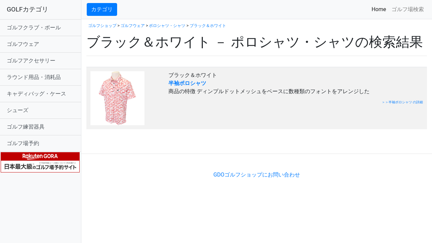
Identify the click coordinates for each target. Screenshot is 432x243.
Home (380, 8)
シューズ (17, 110)
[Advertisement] (165, 143)
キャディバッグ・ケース (36, 93)
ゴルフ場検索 (408, 9)
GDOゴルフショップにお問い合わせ (256, 174)
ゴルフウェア (23, 44)
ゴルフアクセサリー (31, 60)
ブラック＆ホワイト (208, 25)
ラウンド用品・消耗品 (34, 77)
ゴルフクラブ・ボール (34, 27)
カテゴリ (102, 9)
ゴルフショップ (102, 25)
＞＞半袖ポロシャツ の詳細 (402, 102)
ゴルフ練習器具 (26, 127)
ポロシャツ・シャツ (167, 25)
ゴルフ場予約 (23, 143)
